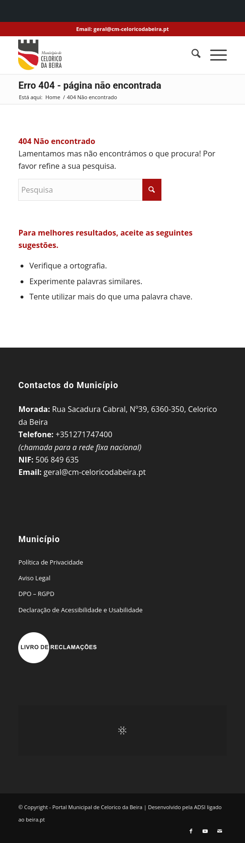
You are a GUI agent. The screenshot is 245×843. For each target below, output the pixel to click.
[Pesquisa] (191, 55)
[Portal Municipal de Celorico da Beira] (101, 55)
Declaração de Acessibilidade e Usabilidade (80, 610)
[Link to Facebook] (191, 831)
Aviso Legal (34, 578)
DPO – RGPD (36, 593)
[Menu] (214, 55)
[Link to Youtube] (205, 831)
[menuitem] (191, 55)
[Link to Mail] (220, 831)
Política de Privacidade (50, 562)
